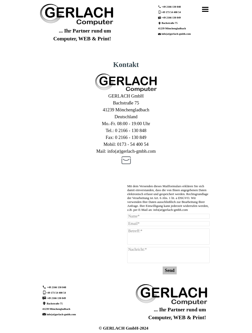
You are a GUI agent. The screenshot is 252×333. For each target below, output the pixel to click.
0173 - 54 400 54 (132, 144)
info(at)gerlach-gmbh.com (176, 34)
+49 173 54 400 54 (171, 12)
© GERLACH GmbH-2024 (123, 328)
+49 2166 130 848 (171, 6)
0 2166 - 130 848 (130, 130)
